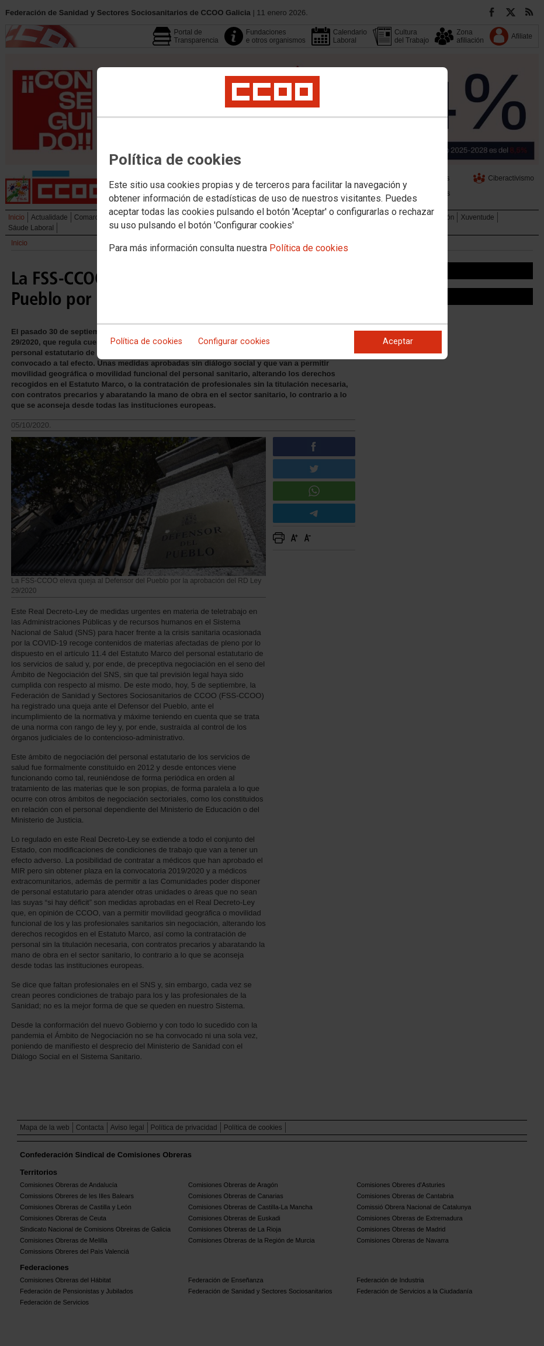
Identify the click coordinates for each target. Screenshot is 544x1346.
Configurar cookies (234, 341)
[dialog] (272, 213)
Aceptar (398, 341)
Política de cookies (308, 248)
